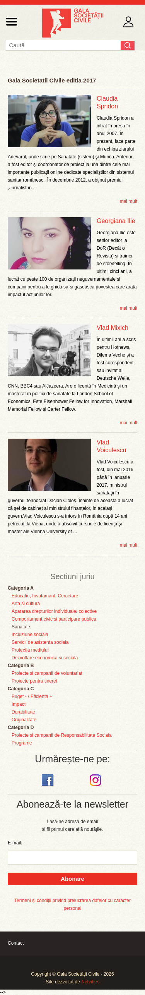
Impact (19, 704)
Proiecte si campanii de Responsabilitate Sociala (62, 735)
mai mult (128, 201)
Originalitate (24, 719)
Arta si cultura (26, 603)
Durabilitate (23, 712)
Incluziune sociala (30, 634)
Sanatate (21, 627)
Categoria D (21, 727)
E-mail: (15, 843)
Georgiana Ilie (116, 221)
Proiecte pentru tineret (34, 681)
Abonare (72, 878)
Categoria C (21, 688)
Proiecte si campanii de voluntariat (47, 673)
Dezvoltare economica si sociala (45, 657)
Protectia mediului (30, 650)
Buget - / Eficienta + (32, 696)
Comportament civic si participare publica (54, 619)
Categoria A (21, 588)
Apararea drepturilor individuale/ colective (54, 611)
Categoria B (21, 665)
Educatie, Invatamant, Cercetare (45, 596)
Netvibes (90, 982)
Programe (22, 743)
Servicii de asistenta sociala (40, 642)
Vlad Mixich (112, 327)
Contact (16, 943)
